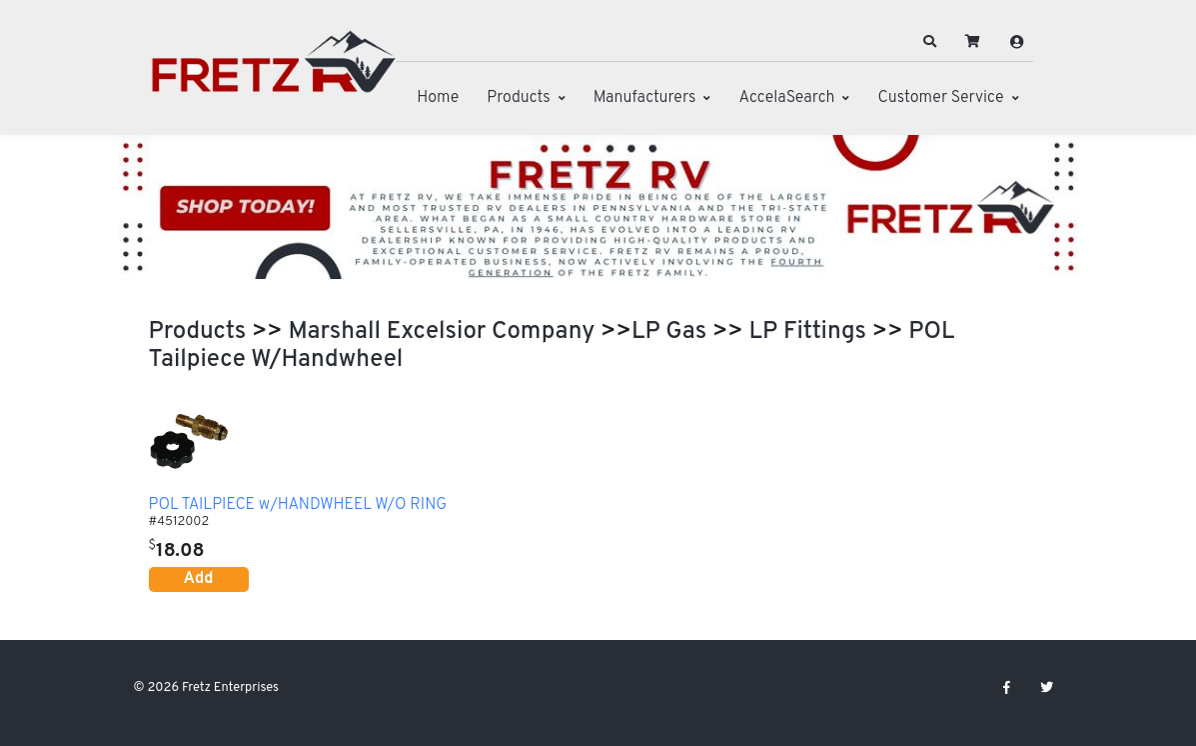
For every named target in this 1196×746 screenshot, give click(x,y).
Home (438, 98)
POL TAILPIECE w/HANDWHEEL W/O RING (298, 506)
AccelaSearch (786, 98)
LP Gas (668, 332)
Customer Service (940, 98)
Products (518, 98)
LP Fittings (808, 332)
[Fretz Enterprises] (274, 72)
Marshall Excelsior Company (442, 332)
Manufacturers (645, 98)
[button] (929, 42)
